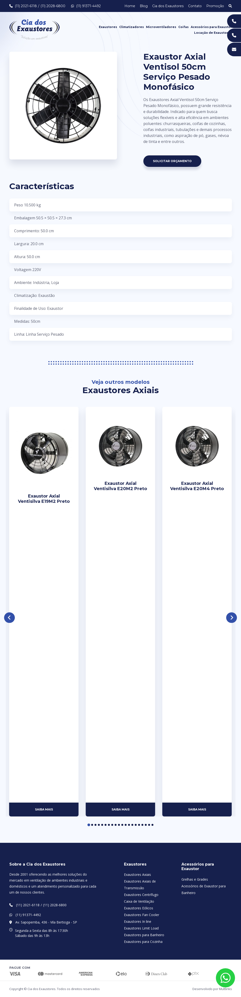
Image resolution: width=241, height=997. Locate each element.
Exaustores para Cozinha (143, 941)
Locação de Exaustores (213, 32)
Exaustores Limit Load (141, 928)
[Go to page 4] (99, 825)
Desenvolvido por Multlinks (212, 989)
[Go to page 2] (92, 825)
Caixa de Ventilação (139, 901)
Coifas (183, 27)
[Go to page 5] (102, 825)
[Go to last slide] (9, 617)
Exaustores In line (137, 921)
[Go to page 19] (149, 825)
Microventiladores (161, 27)
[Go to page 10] (119, 825)
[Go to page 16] (139, 825)
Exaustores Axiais (137, 874)
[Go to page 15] (136, 825)
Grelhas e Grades (194, 879)
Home (129, 6)
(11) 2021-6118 (26, 6)
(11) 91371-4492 (86, 6)
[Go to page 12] (126, 825)
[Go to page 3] (95, 825)
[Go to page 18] (146, 825)
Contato (195, 6)
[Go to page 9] (116, 825)
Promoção (215, 6)
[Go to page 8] (112, 825)
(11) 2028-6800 (52, 6)
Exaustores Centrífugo (141, 894)
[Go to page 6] (105, 825)
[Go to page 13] (129, 825)
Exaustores (108, 27)
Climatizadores (131, 27)
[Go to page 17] (142, 825)
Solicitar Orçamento (172, 161)
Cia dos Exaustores (168, 6)
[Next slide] (231, 617)
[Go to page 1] (88, 825)
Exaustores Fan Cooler (141, 914)
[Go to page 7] (109, 825)
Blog (144, 6)
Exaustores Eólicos (138, 908)
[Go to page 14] (132, 825)
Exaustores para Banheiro (144, 935)
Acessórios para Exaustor (211, 27)
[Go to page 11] (122, 825)
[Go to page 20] (152, 825)
